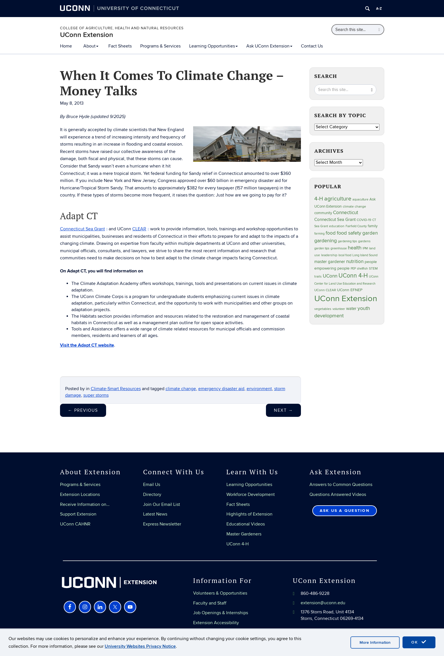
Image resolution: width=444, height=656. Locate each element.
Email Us (151, 484)
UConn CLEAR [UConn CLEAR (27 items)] (325, 290)
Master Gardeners (243, 534)
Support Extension (78, 514)
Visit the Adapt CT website (87, 345)
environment (259, 389)
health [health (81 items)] (355, 248)
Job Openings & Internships (220, 613)
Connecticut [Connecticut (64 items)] (345, 213)
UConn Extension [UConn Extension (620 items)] (345, 298)
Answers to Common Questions (340, 484)
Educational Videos (245, 524)
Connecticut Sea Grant (84, 229)
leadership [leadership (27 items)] (329, 255)
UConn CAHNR (75, 524)
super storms (96, 395)
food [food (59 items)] (331, 233)
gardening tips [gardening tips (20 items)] (347, 241)
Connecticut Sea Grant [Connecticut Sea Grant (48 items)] (335, 219)
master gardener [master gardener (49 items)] (329, 261)
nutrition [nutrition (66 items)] (355, 261)
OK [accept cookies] (419, 642)
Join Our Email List (161, 504)
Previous (83, 410)
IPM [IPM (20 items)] (365, 248)
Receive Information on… (85, 504)
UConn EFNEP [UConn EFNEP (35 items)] (349, 290)
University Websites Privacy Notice (140, 646)
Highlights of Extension (249, 514)
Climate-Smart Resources (116, 389)
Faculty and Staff (209, 603)
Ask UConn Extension (269, 46)
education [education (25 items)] (336, 226)
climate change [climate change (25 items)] (354, 206)
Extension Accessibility (216, 623)
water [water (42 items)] (351, 308)
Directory (152, 494)
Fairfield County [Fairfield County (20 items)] (356, 226)
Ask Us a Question (344, 510)
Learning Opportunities (213, 46)
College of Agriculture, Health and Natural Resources (122, 28)
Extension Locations (80, 494)
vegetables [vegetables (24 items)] (322, 309)
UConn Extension (86, 35)
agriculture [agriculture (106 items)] (337, 198)
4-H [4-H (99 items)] (318, 198)
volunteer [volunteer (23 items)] (339, 309)
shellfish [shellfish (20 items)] (362, 268)
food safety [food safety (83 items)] (349, 233)
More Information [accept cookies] (375, 642)
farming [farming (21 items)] (319, 233)
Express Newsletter (162, 524)
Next (283, 410)
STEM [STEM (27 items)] (373, 268)
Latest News (155, 514)
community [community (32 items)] (323, 213)
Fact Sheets (120, 46)
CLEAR (140, 229)
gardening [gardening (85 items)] (325, 240)
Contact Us (312, 46)
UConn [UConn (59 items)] (330, 276)
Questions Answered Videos (337, 494)
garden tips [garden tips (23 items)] (321, 248)
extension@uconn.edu (323, 603)
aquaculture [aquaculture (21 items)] (360, 199)
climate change (181, 389)
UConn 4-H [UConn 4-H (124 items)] (353, 275)
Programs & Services (160, 46)
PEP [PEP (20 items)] (353, 268)
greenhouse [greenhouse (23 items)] (339, 248)
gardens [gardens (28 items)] (364, 241)
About (90, 46)
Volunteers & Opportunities (220, 593)
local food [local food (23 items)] (344, 255)
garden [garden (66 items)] (370, 233)
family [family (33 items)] (372, 226)
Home (66, 46)
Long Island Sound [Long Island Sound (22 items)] (364, 255)
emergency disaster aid (221, 389)
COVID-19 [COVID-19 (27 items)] (364, 220)
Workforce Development (250, 494)
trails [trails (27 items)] (318, 276)
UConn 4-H (237, 544)
